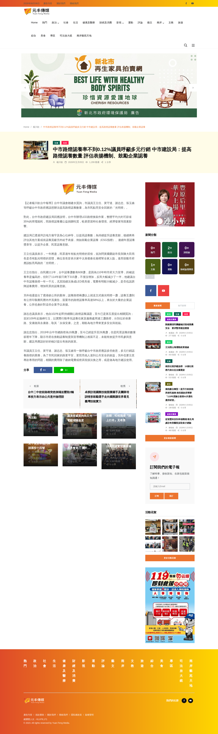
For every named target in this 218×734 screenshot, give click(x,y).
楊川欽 (36, 127)
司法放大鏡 (66, 35)
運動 (130, 22)
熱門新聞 (182, 306)
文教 (171, 22)
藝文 (149, 22)
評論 (140, 22)
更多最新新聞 (170, 438)
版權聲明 (89, 715)
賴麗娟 (171, 333)
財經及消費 (106, 22)
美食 (43, 35)
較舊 (126, 386)
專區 (52, 35)
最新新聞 (158, 306)
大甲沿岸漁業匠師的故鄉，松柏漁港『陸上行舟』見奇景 (118, 416)
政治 (54, 22)
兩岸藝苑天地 (84, 35)
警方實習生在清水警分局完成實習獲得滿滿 (118, 446)
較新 (33, 386)
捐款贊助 (39, 715)
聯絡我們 (74, 3)
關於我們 (61, 3)
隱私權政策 (76, 715)
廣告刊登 (47, 3)
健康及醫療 (89, 22)
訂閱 (157, 496)
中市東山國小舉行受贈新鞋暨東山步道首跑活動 (40, 413)
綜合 (33, 35)
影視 (118, 22)
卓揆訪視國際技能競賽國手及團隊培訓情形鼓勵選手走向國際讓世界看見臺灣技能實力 (107, 397)
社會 (65, 22)
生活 (75, 22)
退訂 (171, 496)
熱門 (44, 22)
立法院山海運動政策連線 (177, 347)
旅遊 (180, 22)
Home (34, 22)
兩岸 (159, 22)
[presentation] (25, 88)
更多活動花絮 (170, 558)
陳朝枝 (171, 375)
